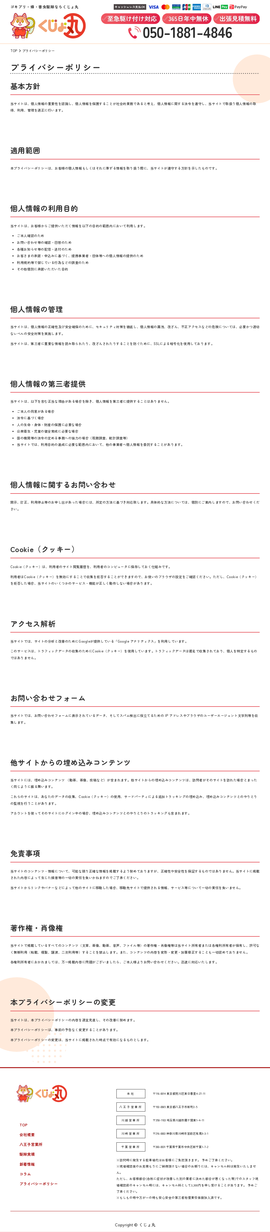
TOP (23, 1125)
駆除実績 (27, 1154)
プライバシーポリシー (38, 1183)
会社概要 (27, 1134)
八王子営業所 (31, 1144)
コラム (25, 1174)
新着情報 (27, 1164)
